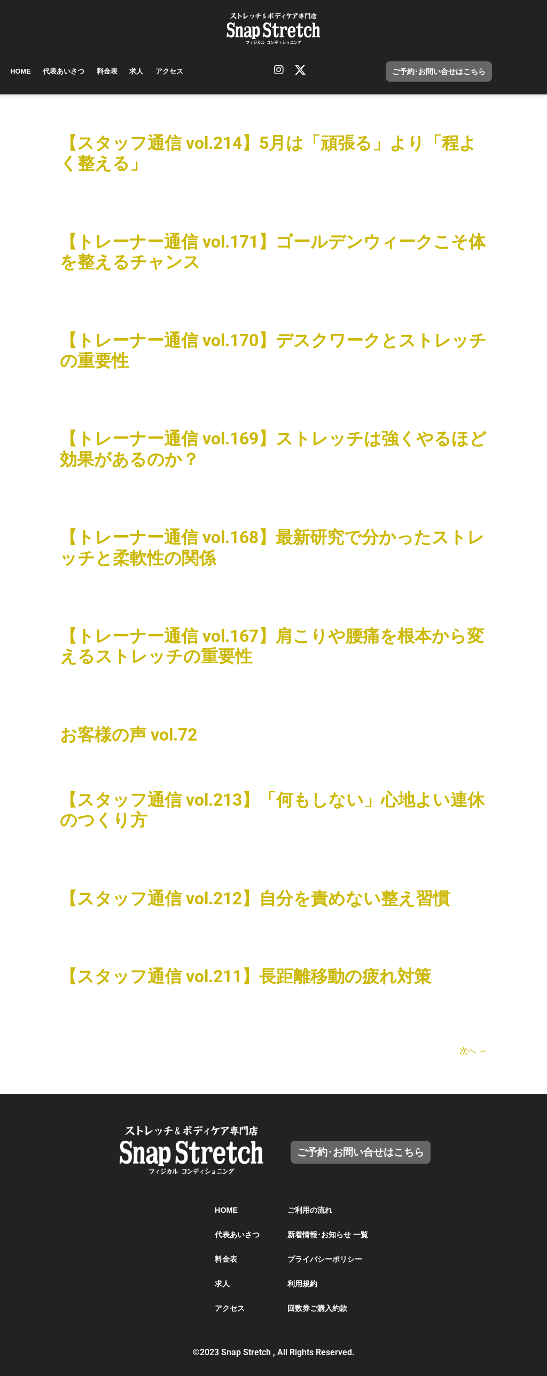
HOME (21, 71)
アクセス (172, 71)
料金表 (108, 71)
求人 (139, 71)
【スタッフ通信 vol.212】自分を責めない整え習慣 (255, 898)
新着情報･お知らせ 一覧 (327, 1234)
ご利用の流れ (309, 1210)
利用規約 (302, 1283)
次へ (473, 1051)
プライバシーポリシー (324, 1259)
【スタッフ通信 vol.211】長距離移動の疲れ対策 (245, 976)
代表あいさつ (64, 71)
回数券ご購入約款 (317, 1308)
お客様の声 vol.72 (128, 735)
